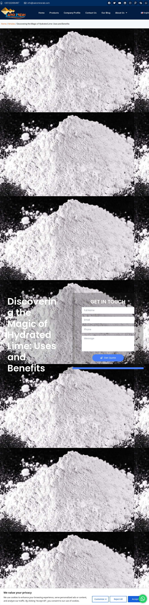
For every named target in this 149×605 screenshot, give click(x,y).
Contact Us (90, 13)
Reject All (118, 599)
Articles (11, 24)
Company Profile (72, 13)
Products (54, 13)
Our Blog (105, 13)
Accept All (136, 599)
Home (42, 13)
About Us (121, 12)
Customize (99, 599)
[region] (74, 596)
